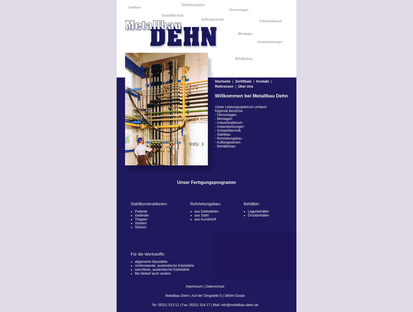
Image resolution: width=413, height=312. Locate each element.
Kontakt (262, 81)
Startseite (222, 81)
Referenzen (224, 86)
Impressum (194, 286)
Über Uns (245, 86)
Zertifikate (243, 81)
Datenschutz (214, 286)
